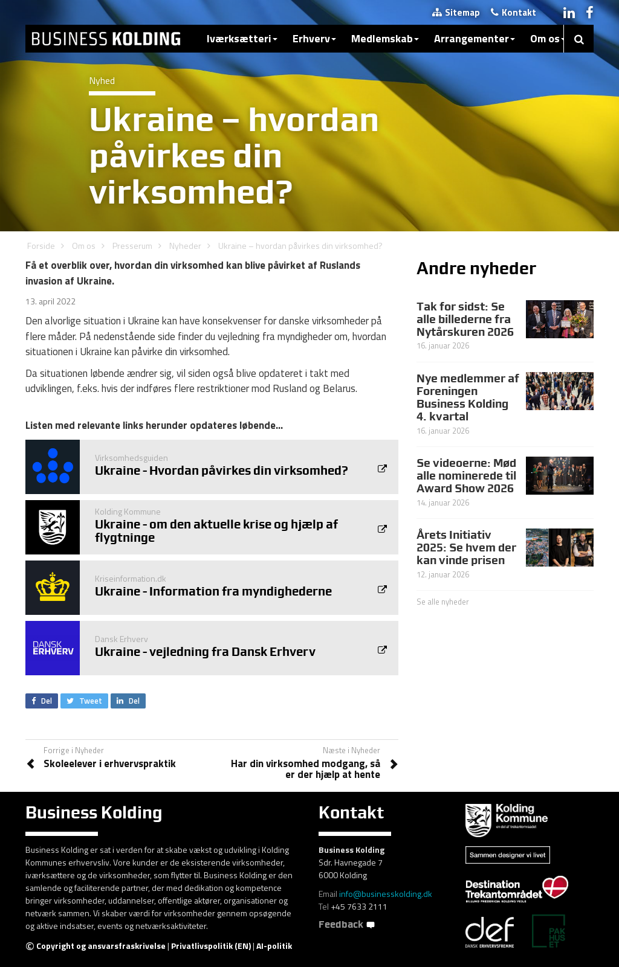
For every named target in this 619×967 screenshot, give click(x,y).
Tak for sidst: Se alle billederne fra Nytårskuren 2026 (465, 319)
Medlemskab (385, 38)
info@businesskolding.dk (385, 893)
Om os (548, 38)
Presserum (132, 245)
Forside (41, 245)
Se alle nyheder (442, 602)
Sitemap (456, 12)
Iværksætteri (242, 38)
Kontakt (513, 12)
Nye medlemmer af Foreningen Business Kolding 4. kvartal (467, 397)
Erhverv (314, 38)
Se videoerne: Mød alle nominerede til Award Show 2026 (466, 475)
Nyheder (185, 245)
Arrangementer (474, 38)
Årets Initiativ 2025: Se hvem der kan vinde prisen (466, 547)
